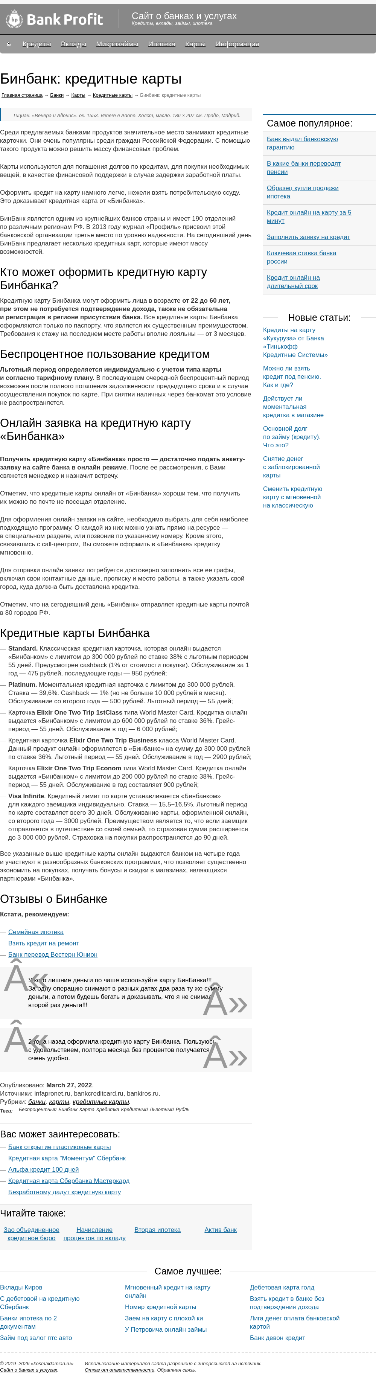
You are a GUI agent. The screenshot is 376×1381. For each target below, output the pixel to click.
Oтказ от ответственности (119, 1370)
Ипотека (161, 44)
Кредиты (37, 44)
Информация (237, 44)
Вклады (74, 44)
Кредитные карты (112, 95)
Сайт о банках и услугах (28, 1370)
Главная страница (22, 95)
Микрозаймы (117, 44)
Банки (57, 95)
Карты (195, 44)
